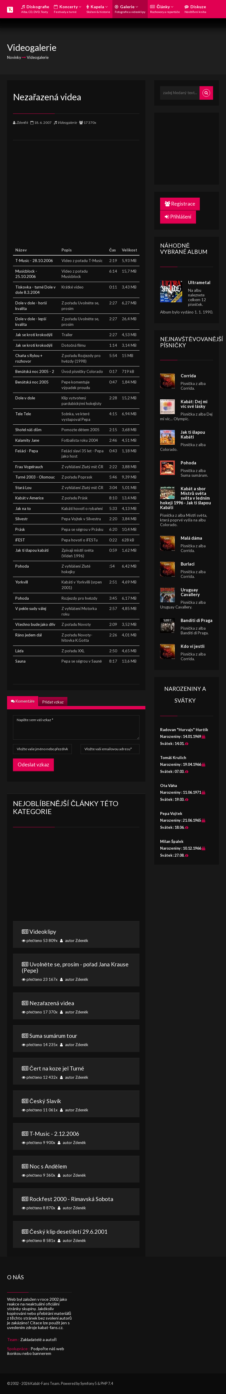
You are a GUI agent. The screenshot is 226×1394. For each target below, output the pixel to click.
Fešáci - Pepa (26, 450)
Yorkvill (21, 582)
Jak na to (23, 508)
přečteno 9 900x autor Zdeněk (76, 1137)
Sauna (20, 661)
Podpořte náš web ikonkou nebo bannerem (35, 1351)
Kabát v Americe (29, 498)
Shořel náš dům (28, 429)
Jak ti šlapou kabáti (32, 550)
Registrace (180, 204)
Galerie (130, 9)
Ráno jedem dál (28, 635)
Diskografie (35, 9)
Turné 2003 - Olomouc (35, 477)
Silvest (20, 518)
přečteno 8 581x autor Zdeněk (76, 1235)
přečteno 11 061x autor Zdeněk (76, 1105)
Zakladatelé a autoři (38, 1339)
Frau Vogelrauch (29, 466)
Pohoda (22, 566)
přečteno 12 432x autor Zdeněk (76, 1072)
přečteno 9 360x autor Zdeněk (76, 1170)
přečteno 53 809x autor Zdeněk (76, 935)
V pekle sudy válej (30, 608)
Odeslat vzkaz (33, 764)
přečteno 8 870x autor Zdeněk (76, 1202)
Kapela (98, 9)
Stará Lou (23, 487)
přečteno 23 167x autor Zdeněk (76, 971)
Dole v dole (25, 398)
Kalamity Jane (27, 440)
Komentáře (22, 701)
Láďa (19, 650)
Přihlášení (178, 217)
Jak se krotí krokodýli (33, 334)
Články (165, 9)
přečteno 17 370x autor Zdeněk (76, 1007)
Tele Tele (23, 413)
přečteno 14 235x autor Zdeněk (76, 1039)
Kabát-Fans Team (44, 1383)
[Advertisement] (76, 192)
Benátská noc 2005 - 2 (34, 371)
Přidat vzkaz (52, 702)
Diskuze (195, 9)
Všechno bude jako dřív (35, 624)
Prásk (20, 529)
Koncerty (67, 9)
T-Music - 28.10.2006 (34, 260)
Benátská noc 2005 (32, 382)
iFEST (20, 540)
